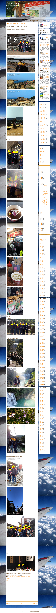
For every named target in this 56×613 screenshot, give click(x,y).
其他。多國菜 (41, 271)
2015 (41, 222)
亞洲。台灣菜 (16, 576)
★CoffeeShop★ (42, 239)
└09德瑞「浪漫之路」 (43, 108)
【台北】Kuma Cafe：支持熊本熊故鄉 (44, 208)
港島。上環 (41, 425)
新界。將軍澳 (41, 418)
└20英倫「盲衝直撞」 (43, 131)
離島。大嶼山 (41, 452)
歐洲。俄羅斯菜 (42, 274)
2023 (41, 172)
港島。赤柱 (41, 443)
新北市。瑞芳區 (25, 576)
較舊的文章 (35, 603)
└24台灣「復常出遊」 (43, 139)
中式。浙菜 (41, 249)
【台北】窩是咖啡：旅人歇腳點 (44, 206)
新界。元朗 (41, 415)
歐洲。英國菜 (41, 288)
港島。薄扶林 (41, 439)
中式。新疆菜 (41, 247)
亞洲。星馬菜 (41, 264)
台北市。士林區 (42, 318)
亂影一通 (41, 154)
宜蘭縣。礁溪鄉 (42, 343)
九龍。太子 (41, 397)
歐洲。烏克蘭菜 (42, 285)
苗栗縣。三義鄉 (42, 377)
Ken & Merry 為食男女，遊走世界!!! (19, 3)
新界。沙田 (41, 421)
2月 (41, 219)
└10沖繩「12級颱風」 (43, 111)
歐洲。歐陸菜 (41, 281)
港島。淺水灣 (41, 435)
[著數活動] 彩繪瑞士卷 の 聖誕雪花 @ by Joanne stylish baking (44, 45)
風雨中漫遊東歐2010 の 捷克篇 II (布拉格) (46, 94)
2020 (41, 176)
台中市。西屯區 (42, 308)
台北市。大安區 (42, 321)
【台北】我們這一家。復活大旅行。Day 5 (44, 197)
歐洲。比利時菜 (42, 282)
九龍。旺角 (41, 401)
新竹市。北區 (41, 363)
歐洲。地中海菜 (42, 275)
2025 (41, 170)
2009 (41, 229)
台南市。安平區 (42, 329)
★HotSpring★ (42, 151)
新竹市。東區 (41, 364)
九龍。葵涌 (41, 411)
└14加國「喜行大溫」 (43, 117)
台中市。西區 (41, 307)
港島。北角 (41, 428)
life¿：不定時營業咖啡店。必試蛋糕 (46, 69)
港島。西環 (41, 442)
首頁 (7, 18)
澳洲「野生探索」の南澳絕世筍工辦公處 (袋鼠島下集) (46, 87)
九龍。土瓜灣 (41, 394)
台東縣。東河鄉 (42, 332)
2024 (41, 171)
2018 (41, 178)
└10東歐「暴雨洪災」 (43, 110)
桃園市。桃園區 (42, 370)
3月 (41, 218)
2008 (41, 230)
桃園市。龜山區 (42, 371)
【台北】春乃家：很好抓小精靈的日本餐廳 (44, 210)
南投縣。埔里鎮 (42, 301)
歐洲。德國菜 (41, 278)
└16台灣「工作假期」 (11, 576)
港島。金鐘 (41, 446)
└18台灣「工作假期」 (43, 124)
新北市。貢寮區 (42, 360)
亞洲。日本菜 (41, 263)
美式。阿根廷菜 (42, 295)
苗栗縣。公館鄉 (42, 378)
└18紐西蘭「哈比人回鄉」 (43, 125)
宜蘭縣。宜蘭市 (42, 342)
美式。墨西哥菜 (42, 291)
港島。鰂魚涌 (41, 450)
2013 (41, 224)
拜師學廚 (41, 158)
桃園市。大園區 (42, 367)
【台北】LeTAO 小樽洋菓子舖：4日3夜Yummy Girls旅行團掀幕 (44, 194)
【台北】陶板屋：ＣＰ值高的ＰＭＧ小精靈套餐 (44, 204)
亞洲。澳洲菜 (41, 267)
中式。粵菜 (41, 256)
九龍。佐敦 (41, 393)
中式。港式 (41, 250)
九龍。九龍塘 (41, 390)
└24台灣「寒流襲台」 (43, 138)
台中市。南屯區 (42, 304)
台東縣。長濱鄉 (42, 335)
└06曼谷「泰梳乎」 (42, 104)
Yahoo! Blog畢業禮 (45, 37)
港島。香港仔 (41, 449)
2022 (41, 173)
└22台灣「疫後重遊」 (43, 132)
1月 (41, 220)
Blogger (41, 611)
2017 (41, 179)
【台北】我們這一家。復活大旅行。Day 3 (44, 202)
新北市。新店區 (42, 350)
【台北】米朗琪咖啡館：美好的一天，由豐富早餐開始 (44, 186)
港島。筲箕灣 (41, 438)
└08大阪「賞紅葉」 (42, 107)
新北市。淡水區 (42, 356)
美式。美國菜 (41, 292)
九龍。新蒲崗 (41, 400)
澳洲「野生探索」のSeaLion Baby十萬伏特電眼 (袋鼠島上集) (46, 53)
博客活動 (41, 155)
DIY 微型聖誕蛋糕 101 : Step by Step (46, 60)
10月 (42, 183)
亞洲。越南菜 (41, 268)
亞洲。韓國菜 (41, 270)
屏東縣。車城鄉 (42, 346)
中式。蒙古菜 (41, 257)
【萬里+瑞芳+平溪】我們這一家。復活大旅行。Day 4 (44, 200)
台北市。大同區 (42, 319)
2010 (41, 228)
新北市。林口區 (42, 353)
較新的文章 (8, 603)
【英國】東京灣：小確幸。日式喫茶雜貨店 (46, 77)
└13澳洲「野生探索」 (43, 115)
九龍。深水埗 (41, 404)
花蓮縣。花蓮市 (42, 374)
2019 (41, 177)
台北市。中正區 (42, 311)
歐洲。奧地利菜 (42, 277)
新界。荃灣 (41, 422)
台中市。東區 (41, 305)
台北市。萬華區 (42, 325)
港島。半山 (41, 429)
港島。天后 (41, 432)
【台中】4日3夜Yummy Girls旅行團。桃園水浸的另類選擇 (44, 191)
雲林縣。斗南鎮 (42, 384)
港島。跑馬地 (41, 445)
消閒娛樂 (22, 576)
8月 (41, 212)
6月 (41, 214)
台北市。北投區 (42, 315)
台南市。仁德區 (42, 328)
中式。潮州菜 (41, 254)
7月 (41, 213)
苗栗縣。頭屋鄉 (42, 381)
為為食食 (19, 576)
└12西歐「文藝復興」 (43, 114)
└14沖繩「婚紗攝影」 (43, 118)
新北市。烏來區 (42, 357)
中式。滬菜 (41, 253)
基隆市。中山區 (42, 339)
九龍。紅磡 (41, 407)
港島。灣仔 (41, 436)
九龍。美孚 (41, 408)
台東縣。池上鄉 (42, 333)
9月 (41, 184)
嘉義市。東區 (41, 336)
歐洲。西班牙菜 (42, 289)
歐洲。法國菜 (41, 284)
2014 (41, 223)
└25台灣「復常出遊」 (43, 142)
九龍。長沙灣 (41, 414)
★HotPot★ (41, 240)
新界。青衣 (41, 424)
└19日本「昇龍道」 (42, 128)
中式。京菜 (41, 243)
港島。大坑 (41, 431)
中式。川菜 (41, 246)
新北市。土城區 (42, 349)
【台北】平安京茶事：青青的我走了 (44, 188)
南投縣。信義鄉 (42, 300)
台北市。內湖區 (42, 314)
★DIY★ (41, 148)
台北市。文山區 (42, 322)
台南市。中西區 (42, 326)
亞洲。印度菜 (41, 260)
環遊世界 (29, 576)
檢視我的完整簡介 (46, 25)
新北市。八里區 (42, 347)
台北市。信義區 (42, 312)
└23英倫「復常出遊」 (43, 135)
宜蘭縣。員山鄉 (42, 340)
